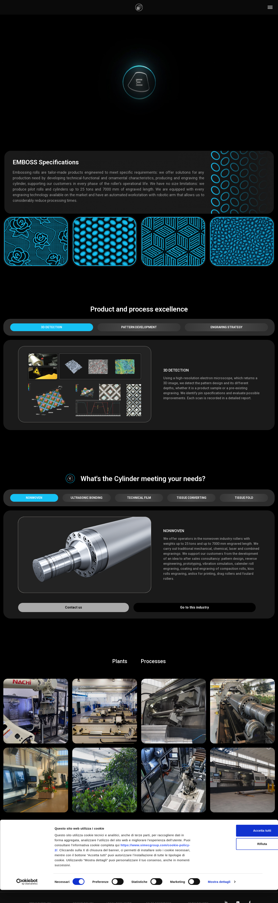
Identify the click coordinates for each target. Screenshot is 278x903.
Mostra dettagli (219, 895)
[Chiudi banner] (271, 839)
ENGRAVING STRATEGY (226, 327)
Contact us (73, 607)
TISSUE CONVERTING (191, 497)
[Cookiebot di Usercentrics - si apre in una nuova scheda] (27, 895)
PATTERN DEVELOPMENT (139, 327)
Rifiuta (233, 857)
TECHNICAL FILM (139, 497)
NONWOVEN (34, 497)
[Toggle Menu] (270, 7)
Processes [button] (153, 661)
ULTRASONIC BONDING (86, 497)
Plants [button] (119, 661)
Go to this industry (194, 607)
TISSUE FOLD (244, 497)
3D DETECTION (51, 327)
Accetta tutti (233, 843)
